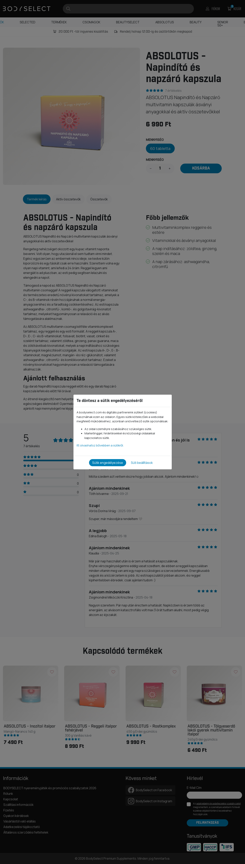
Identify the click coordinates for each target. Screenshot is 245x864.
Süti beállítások (142, 462)
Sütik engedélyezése (107, 462)
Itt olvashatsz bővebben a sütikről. (100, 445)
